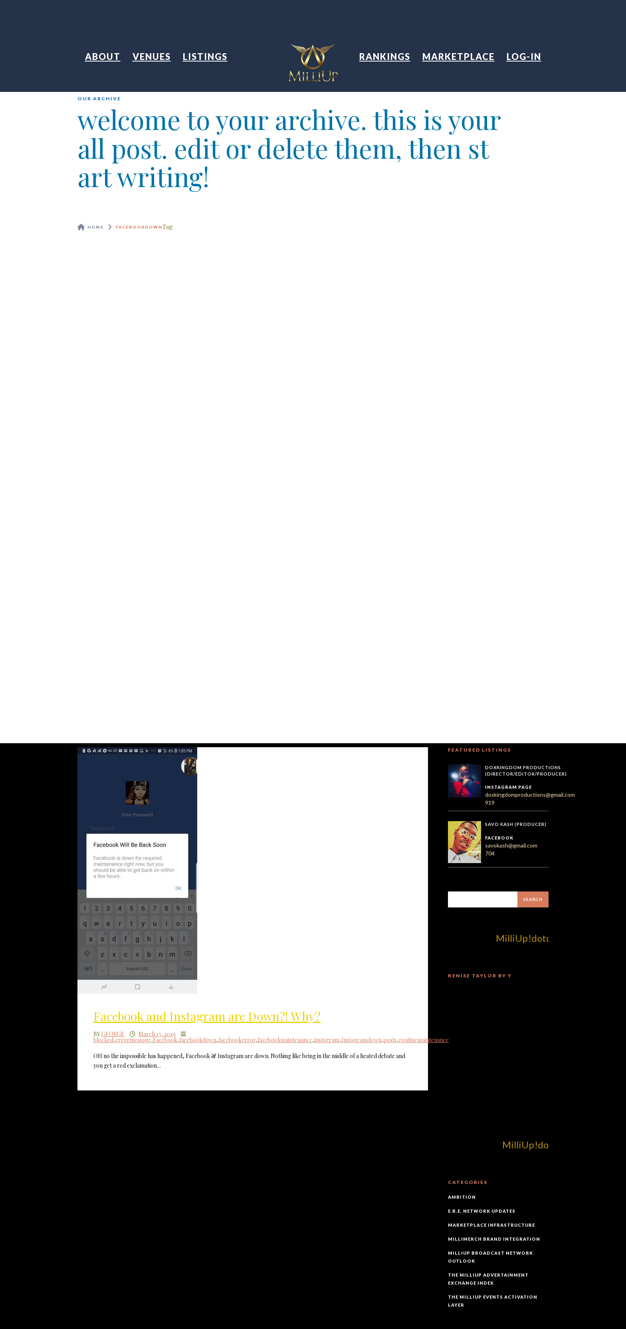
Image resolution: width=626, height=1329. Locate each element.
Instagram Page (508, 787)
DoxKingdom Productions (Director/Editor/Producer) (526, 770)
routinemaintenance (424, 1040)
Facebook (165, 1040)
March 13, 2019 (157, 1034)
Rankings (384, 56)
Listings (205, 56)
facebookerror (237, 1040)
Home (95, 227)
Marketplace (458, 56)
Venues (152, 56)
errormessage (133, 1040)
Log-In (524, 56)
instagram (326, 1040)
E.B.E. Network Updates (481, 1211)
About (103, 56)
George (113, 1034)
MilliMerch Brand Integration (494, 1238)
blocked (103, 1040)
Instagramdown (361, 1040)
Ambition (462, 1197)
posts (390, 1040)
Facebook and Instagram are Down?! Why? (207, 1016)
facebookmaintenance (285, 1040)
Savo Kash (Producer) (516, 824)
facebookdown (197, 1040)
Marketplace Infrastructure (491, 1225)
